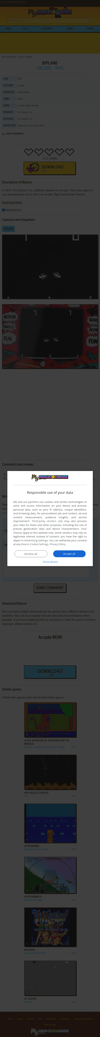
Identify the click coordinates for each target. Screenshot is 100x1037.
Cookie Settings (39, 544)
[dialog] (50, 518)
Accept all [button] (69, 553)
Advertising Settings (36, 540)
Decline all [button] (30, 554)
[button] (50, 562)
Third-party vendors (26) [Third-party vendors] (47, 521)
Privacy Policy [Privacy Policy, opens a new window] (58, 544)
